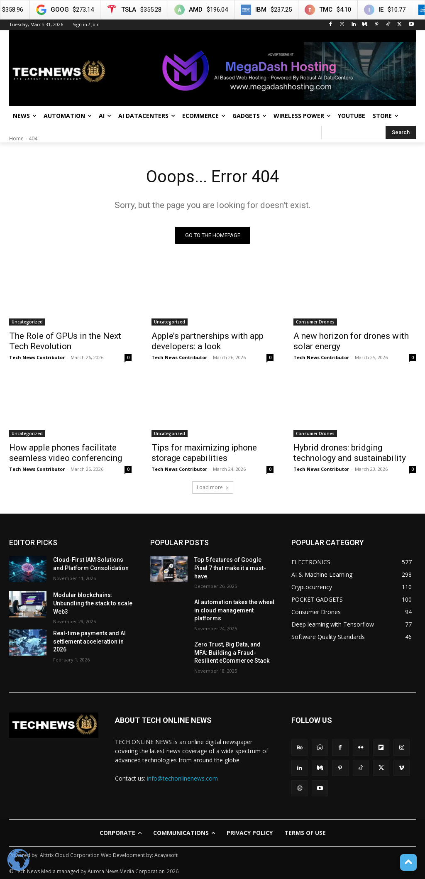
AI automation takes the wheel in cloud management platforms (234, 610)
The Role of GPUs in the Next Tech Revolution (65, 341)
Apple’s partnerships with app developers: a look (207, 341)
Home (16, 138)
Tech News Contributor (37, 357)
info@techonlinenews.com (182, 778)
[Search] (401, 132)
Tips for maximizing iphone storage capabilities (204, 453)
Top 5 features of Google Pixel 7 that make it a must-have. (230, 568)
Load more (213, 487)
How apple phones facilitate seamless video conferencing (65, 453)
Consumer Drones (315, 322)
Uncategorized (27, 322)
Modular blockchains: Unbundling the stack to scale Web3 (92, 603)
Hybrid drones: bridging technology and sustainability (349, 453)
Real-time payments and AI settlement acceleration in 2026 (89, 641)
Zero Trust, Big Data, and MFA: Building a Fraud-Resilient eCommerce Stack (231, 652)
